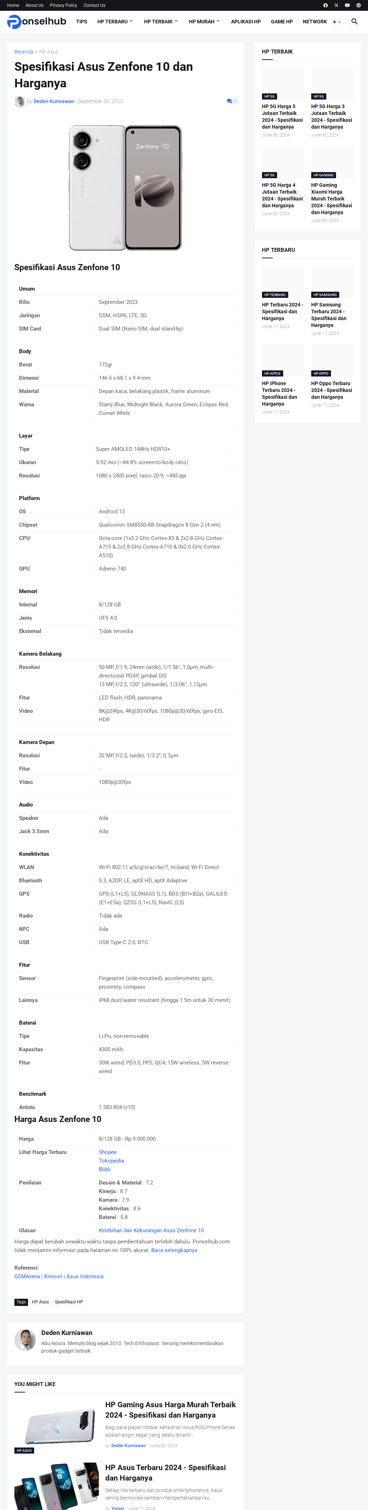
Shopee (108, 1152)
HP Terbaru (112, 21)
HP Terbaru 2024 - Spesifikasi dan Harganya (282, 311)
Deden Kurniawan (66, 1332)
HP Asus (48, 52)
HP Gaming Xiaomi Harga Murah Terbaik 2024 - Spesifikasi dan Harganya (331, 198)
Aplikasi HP (246, 21)
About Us (34, 5)
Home (13, 5)
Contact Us (94, 5)
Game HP (282, 21)
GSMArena (27, 1276)
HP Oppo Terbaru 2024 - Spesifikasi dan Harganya (331, 390)
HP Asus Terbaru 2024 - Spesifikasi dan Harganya (165, 1472)
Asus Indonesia (85, 1276)
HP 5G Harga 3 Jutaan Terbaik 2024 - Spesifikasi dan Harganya (331, 116)
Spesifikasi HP (69, 1301)
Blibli (105, 1169)
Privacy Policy (63, 5)
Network (315, 21)
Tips (81, 21)
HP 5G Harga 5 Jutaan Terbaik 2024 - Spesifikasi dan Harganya (282, 116)
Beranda (23, 52)
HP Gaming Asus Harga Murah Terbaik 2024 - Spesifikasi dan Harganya (170, 1409)
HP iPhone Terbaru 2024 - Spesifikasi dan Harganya (279, 393)
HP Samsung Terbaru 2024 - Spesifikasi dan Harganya (328, 315)
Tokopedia (111, 1161)
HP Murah (202, 21)
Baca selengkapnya (174, 1250)
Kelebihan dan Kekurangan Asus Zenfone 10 (151, 1230)
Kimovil (53, 1276)
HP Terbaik (158, 21)
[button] (337, 22)
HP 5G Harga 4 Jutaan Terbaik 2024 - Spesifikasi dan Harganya (282, 195)
